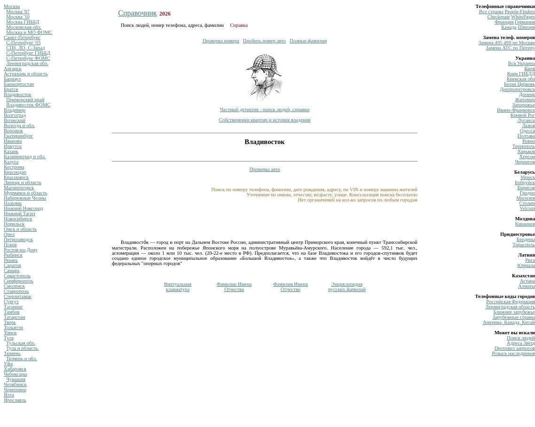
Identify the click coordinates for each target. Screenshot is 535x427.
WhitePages (523, 16)
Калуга (11, 161)
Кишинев (525, 223)
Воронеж (13, 130)
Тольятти (13, 327)
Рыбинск (13, 255)
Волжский (14, 120)
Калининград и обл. (25, 156)
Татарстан (14, 317)
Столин (527, 203)
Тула (9, 337)
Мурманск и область (25, 192)
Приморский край (25, 99)
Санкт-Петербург (22, 37)
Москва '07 (18, 11)
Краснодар (15, 172)
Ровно (528, 141)
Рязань (11, 260)
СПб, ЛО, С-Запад (25, 47)
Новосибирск (18, 218)
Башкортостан (19, 84)
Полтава (526, 135)
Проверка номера (221, 40)
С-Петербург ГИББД (28, 53)
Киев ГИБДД (521, 73)
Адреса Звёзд (521, 343)
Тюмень (12, 353)
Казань (11, 151)
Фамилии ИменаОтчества (234, 287)
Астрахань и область (25, 73)
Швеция (526, 27)
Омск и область (20, 229)
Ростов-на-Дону (21, 249)
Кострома (14, 166)
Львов (528, 125)
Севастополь (17, 275)
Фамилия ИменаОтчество (290, 287)
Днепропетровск (517, 89)
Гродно (527, 192)
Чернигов (525, 161)
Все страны (491, 11)
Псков (10, 244)
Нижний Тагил (19, 213)
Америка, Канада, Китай (509, 322)
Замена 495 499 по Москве (507, 42)
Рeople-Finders (519, 11)
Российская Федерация (510, 301)
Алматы (526, 286)
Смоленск (14, 286)
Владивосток (17, 94)
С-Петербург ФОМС (28, 58)
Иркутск (13, 146)
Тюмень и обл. (21, 358)
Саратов (12, 265)
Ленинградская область (510, 306)
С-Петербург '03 (23, 42)
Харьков (526, 151)
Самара (11, 270)
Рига (530, 260)
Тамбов (12, 311)
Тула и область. (22, 348)
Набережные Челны (25, 198)
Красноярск (16, 177)
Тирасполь (523, 244)
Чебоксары (15, 374)
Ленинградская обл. (27, 63)
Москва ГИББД (22, 21)
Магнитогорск (19, 187)
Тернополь (523, 146)
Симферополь (18, 280)
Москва (12, 6)
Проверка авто (264, 169)
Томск (10, 332)
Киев (529, 68)
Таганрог (13, 306)
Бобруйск (525, 182)
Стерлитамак (17, 296)
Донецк (527, 94)
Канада (508, 27)
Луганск (526, 120)
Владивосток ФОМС (28, 104)
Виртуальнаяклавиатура (177, 287)
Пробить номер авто (264, 40)
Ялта (9, 394)
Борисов (526, 187)
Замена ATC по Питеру (510, 47)
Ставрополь (16, 291)
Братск (11, 89)
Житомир (525, 99)
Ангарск (13, 68)
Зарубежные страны (513, 317)
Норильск (14, 223)
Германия (525, 21)
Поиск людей (521, 337)
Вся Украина (521, 63)
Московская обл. (23, 27)
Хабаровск (15, 368)
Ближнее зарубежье (514, 311)
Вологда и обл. (19, 125)
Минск (527, 177)
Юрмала (526, 265)
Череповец (15, 389)
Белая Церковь (519, 84)
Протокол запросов (515, 348)
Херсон (527, 156)
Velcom (527, 208)
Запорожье (523, 104)
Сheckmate (499, 16)
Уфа (8, 363)
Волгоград (15, 115)
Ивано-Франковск (516, 110)
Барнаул (12, 78)
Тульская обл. (20, 343)
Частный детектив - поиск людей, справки (265, 109)
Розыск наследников (513, 353)
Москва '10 (18, 16)
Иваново (13, 141)
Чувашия (15, 379)
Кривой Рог (523, 115)
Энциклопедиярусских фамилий (347, 287)
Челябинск (15, 384)
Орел (9, 234)
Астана (527, 280)
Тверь (10, 322)
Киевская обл (521, 78)
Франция (504, 21)
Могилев (525, 198)
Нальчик (13, 203)
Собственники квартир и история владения (265, 119)
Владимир (14, 110)
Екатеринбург (18, 135)
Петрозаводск (18, 239)
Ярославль (15, 400)
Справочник (137, 13)
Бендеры (526, 239)
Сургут (11, 301)
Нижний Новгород (23, 208)
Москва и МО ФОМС (29, 32)
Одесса (527, 130)
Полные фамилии (308, 40)
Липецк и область (22, 182)
